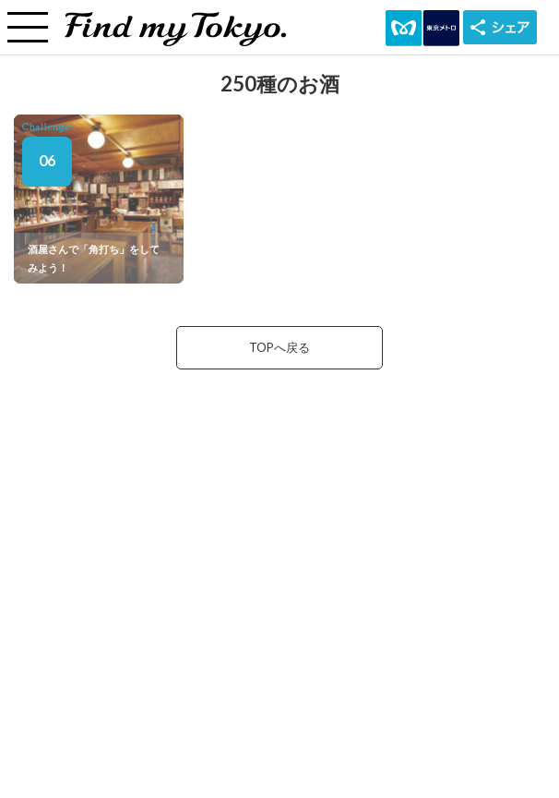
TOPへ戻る (279, 347)
